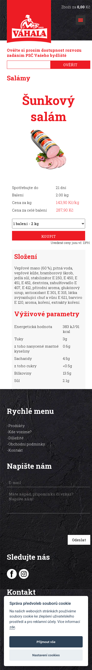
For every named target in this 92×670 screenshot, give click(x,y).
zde (12, 627)
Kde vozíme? (20, 431)
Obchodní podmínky (26, 444)
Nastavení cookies (46, 655)
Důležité (16, 437)
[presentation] (41, 525)
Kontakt (15, 450)
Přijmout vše (46, 642)
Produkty (16, 425)
